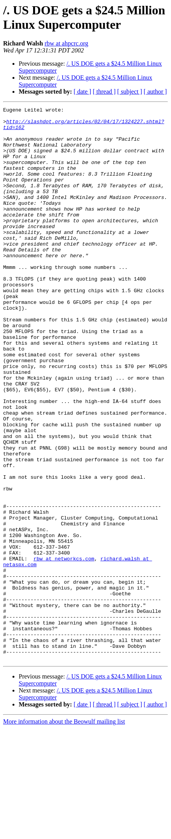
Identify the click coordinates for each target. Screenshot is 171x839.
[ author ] (155, 91)
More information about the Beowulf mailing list (64, 832)
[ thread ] (104, 91)
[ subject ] (129, 91)
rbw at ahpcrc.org (66, 43)
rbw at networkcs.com (63, 649)
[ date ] (82, 91)
